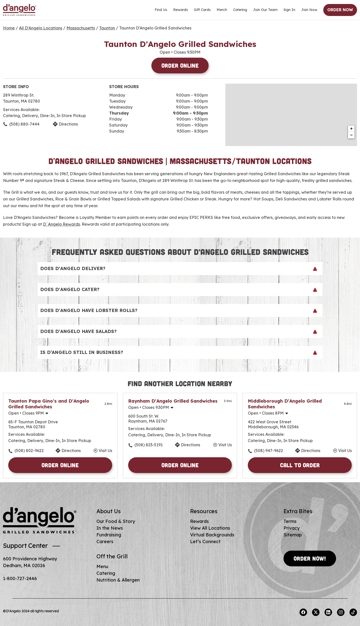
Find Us (161, 9)
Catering (240, 9)
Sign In (289, 9)
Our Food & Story (115, 521)
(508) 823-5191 (148, 444)
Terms (290, 521)
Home (9, 27)
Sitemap (293, 535)
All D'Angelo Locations (40, 27)
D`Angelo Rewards (61, 224)
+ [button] (351, 129)
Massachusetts (80, 27)
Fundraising (108, 535)
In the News (109, 528)
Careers (104, 541)
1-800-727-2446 (20, 578)
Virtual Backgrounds (212, 535)
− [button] (351, 135)
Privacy (292, 528)
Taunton (107, 27)
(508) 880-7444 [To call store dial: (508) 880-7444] (24, 124)
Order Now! (310, 558)
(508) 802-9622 (29, 450)
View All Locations (210, 528)
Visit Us (105, 450)
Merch (222, 9)
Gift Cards (202, 9)
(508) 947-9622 (268, 450)
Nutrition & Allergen (118, 580)
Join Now (309, 9)
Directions (71, 450)
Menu (102, 566)
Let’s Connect (205, 541)
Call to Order (300, 465)
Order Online (180, 65)
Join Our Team (265, 9)
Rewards (180, 9)
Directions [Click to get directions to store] (68, 124)
